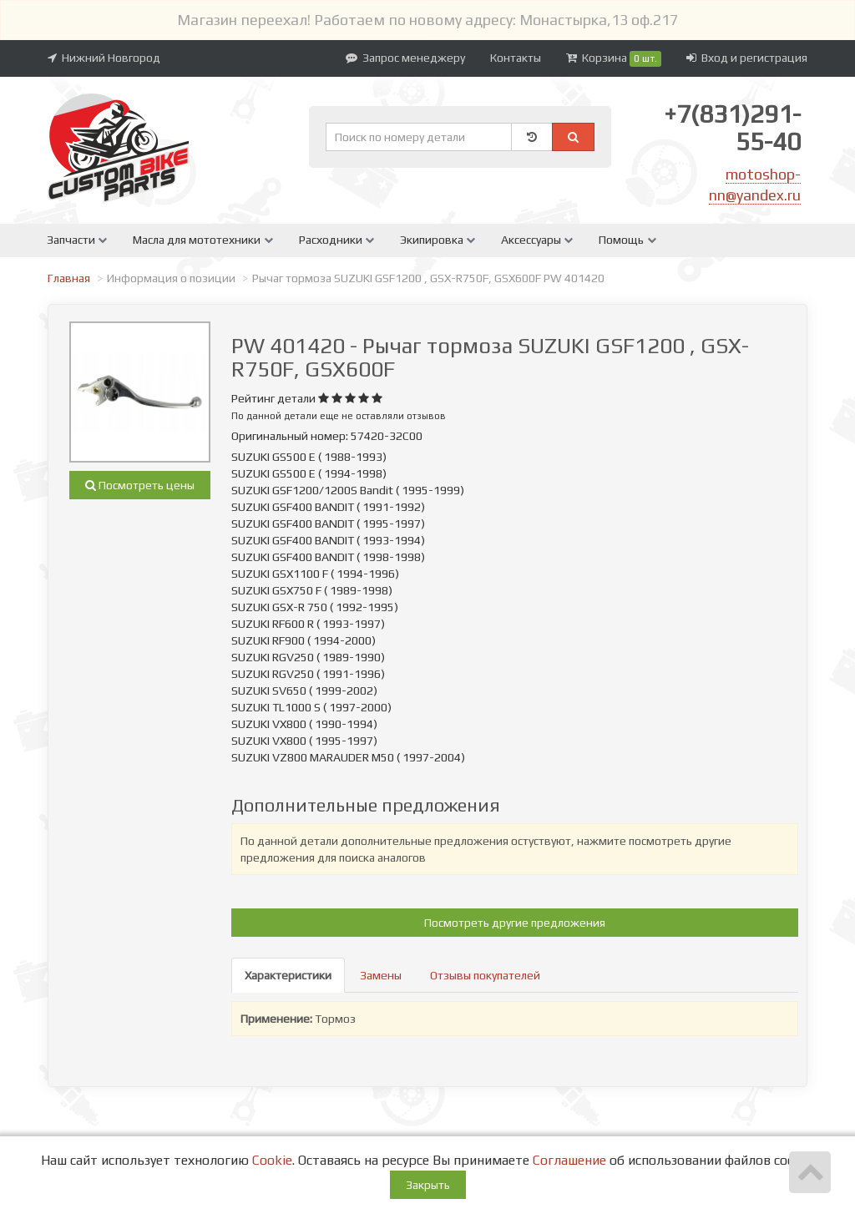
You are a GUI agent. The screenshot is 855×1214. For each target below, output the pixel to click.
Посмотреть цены (140, 485)
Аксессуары (537, 239)
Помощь (627, 239)
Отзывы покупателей (485, 975)
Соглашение (569, 1160)
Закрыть (428, 1184)
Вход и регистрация (746, 57)
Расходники (336, 239)
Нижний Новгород (104, 57)
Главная (69, 278)
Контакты (515, 57)
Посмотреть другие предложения (514, 922)
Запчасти (77, 239)
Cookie (272, 1160)
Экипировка (437, 239)
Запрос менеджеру (405, 57)
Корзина (613, 59)
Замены (381, 975)
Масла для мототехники (202, 239)
